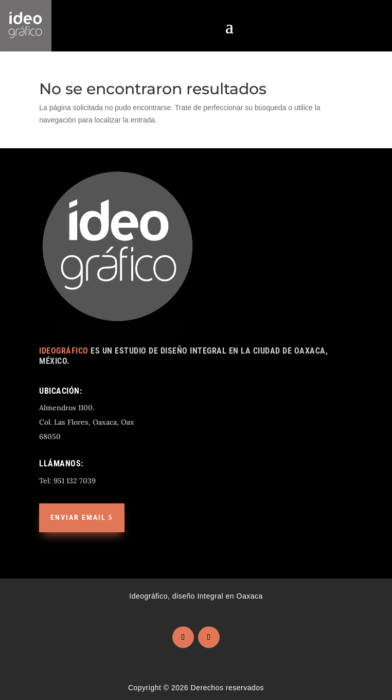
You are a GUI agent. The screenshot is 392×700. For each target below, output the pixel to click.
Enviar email (78, 517)
